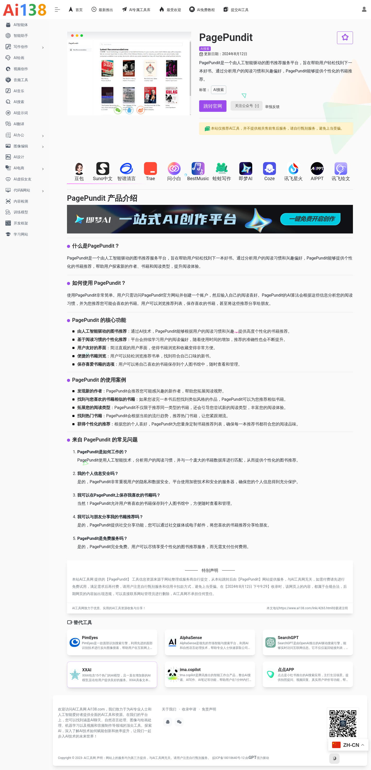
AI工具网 (90, 758)
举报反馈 (272, 107)
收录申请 (189, 709)
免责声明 (209, 709)
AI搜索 (204, 49)
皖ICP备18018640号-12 (228, 758)
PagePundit (118, 579)
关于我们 (169, 709)
